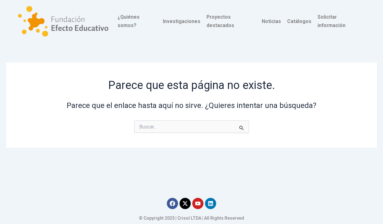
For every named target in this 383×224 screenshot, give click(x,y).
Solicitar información (331, 21)
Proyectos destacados (220, 21)
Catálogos (299, 21)
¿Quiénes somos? (129, 21)
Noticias (271, 21)
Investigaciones (181, 21)
